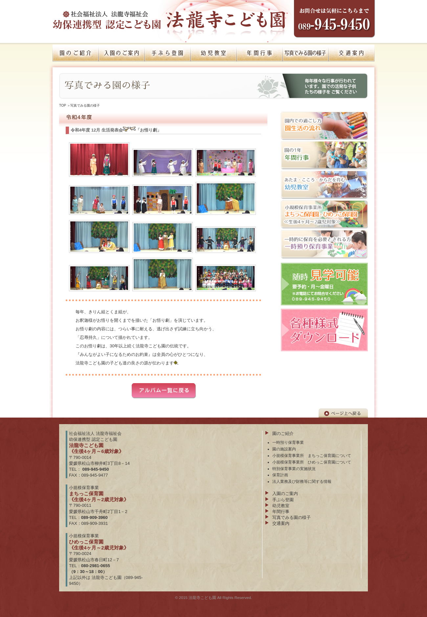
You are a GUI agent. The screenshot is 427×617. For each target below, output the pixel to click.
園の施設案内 (284, 449)
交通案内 (280, 523)
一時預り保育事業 (288, 442)
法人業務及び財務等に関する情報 (301, 481)
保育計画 (280, 475)
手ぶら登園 (283, 499)
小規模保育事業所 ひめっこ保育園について (311, 462)
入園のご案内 (285, 493)
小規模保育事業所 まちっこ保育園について (311, 455)
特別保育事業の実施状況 (294, 468)
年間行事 (280, 511)
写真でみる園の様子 (85, 105)
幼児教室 (280, 505)
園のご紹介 (283, 433)
